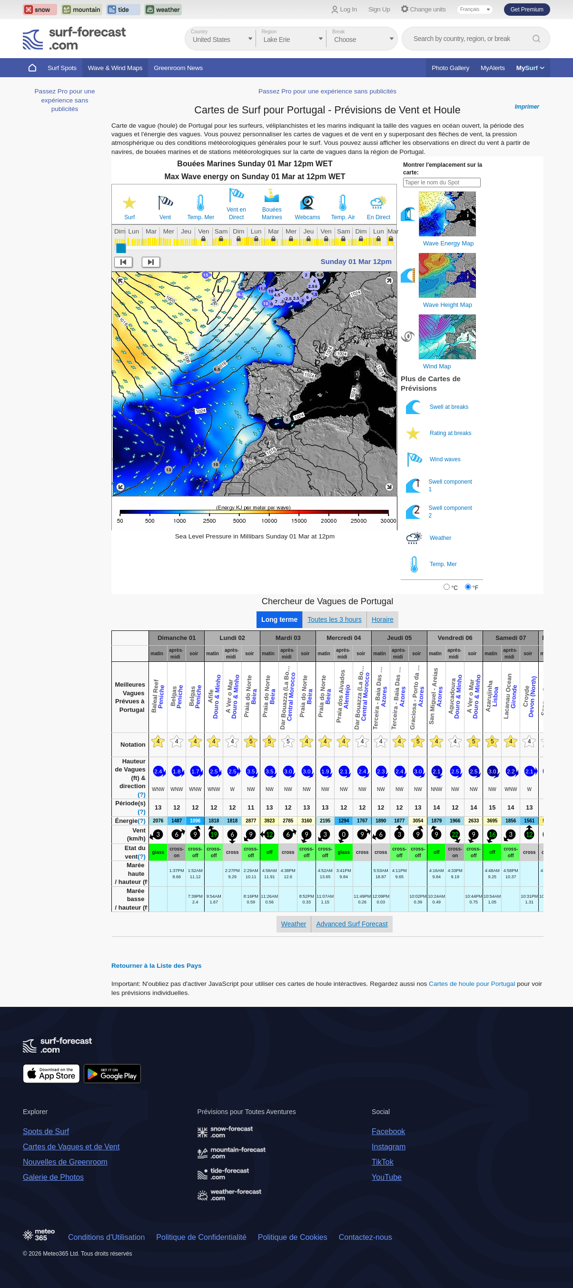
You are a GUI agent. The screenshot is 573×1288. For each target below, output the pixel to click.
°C (454, 588)
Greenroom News (178, 67)
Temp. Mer (201, 217)
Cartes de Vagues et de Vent (71, 1147)
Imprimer (527, 106)
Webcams (307, 217)
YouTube (387, 1177)
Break (338, 31)
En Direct (378, 217)
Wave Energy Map (448, 243)
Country (199, 31)
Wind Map (437, 366)
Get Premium (527, 9)
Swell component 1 (439, 485)
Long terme (279, 619)
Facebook (388, 1131)
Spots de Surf (46, 1131)
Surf (129, 217)
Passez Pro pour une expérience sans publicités (65, 100)
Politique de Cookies (292, 1237)
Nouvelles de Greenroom (65, 1162)
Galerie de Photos (53, 1177)
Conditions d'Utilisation (106, 1237)
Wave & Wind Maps (115, 67)
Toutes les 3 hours (334, 619)
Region (269, 31)
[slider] (121, 248)
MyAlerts (493, 67)
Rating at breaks (439, 433)
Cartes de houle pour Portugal (472, 983)
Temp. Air (343, 217)
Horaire (383, 619)
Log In (348, 9)
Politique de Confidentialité (201, 1237)
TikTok (383, 1162)
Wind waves (434, 459)
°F (475, 588)
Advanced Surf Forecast (351, 924)
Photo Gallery (450, 67)
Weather (429, 538)
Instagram (388, 1147)
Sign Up (379, 9)
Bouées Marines (272, 213)
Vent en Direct (236, 213)
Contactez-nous (365, 1237)
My (530, 68)
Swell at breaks (438, 407)
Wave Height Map (447, 304)
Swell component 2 (439, 512)
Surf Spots (62, 67)
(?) (142, 794)
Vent (165, 217)
